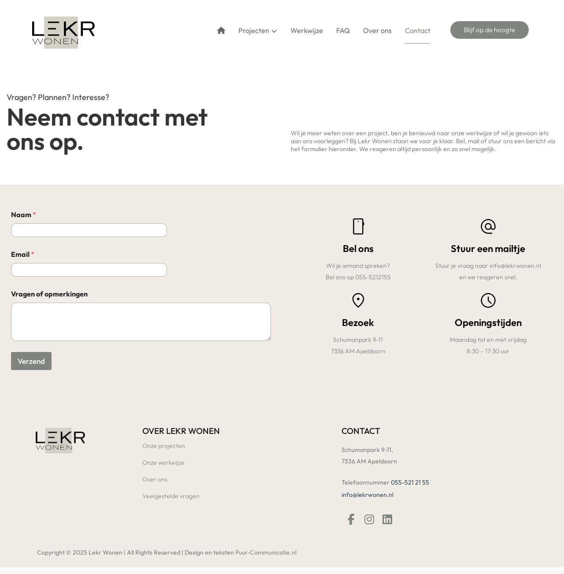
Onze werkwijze (163, 465)
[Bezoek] (358, 302)
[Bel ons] (358, 227)
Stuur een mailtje (488, 249)
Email (22, 256)
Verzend (31, 363)
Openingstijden (488, 324)
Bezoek (358, 324)
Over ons (154, 481)
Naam (23, 217)
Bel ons (358, 249)
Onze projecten (163, 448)
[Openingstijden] (488, 302)
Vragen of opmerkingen (49, 296)
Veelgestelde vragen (171, 498)
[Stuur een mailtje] (488, 227)
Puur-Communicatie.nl (266, 556)
